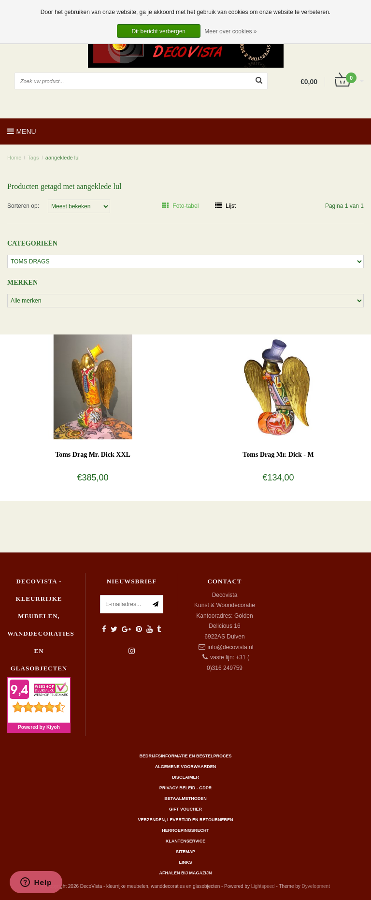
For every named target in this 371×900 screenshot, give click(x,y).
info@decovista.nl (231, 647)
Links (185, 862)
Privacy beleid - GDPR (185, 787)
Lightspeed (263, 886)
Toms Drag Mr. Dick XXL (92, 454)
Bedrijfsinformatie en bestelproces (186, 756)
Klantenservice (185, 841)
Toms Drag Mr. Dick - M (278, 454)
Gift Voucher (185, 809)
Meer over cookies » (230, 31)
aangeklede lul (62, 157)
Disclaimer (185, 777)
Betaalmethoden (185, 798)
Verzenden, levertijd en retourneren (185, 819)
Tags (33, 157)
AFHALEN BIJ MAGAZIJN (185, 873)
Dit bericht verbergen (159, 31)
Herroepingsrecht (185, 830)
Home (14, 157)
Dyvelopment (316, 886)
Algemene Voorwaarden (185, 766)
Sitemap (185, 851)
